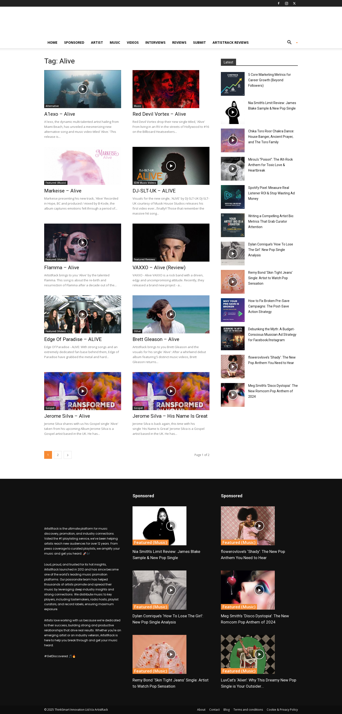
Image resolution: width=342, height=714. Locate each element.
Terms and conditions (248, 710)
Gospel (50, 408)
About (201, 710)
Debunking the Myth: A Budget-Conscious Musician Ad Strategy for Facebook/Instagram (272, 334)
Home (52, 42)
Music (115, 42)
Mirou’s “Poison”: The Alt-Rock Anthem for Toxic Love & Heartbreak (270, 165)
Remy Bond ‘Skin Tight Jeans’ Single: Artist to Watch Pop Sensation (270, 278)
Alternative (52, 106)
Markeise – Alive (62, 191)
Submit (199, 42)
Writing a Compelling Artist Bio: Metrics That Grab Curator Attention (271, 221)
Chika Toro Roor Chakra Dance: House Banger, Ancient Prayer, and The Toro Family (271, 136)
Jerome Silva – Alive (67, 416)
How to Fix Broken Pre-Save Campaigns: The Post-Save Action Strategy (269, 306)
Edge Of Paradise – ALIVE (73, 339)
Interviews (155, 42)
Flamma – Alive (61, 267)
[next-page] (68, 455)
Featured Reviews (144, 259)
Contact (214, 710)
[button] (291, 43)
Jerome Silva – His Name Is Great (170, 416)
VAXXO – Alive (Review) (159, 267)
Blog (226, 710)
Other (137, 331)
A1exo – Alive (59, 114)
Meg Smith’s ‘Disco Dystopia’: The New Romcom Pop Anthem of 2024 (273, 391)
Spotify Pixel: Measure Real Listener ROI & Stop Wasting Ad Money (271, 193)
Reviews (179, 42)
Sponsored (74, 42)
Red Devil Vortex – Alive (159, 114)
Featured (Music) (56, 182)
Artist (97, 42)
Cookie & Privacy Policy (282, 710)
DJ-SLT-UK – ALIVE (154, 191)
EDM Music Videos (145, 182)
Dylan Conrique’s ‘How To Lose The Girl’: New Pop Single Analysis (270, 249)
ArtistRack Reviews (231, 42)
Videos (133, 42)
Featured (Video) (56, 259)
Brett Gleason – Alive (156, 339)
